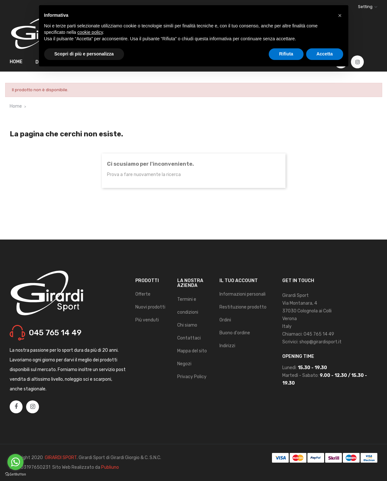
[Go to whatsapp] (15, 462)
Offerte (142, 294)
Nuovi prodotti (150, 307)
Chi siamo (187, 325)
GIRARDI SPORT (61, 457)
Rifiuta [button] (286, 53)
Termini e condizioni (187, 306)
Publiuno (110, 467)
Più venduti (147, 320)
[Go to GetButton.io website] (15, 474)
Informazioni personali (242, 294)
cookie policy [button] (90, 32)
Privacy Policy (192, 376)
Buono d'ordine (234, 333)
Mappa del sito (192, 351)
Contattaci (189, 338)
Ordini (225, 320)
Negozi (184, 364)
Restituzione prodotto (242, 307)
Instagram (357, 62)
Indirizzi (227, 345)
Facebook (16, 407)
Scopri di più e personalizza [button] (84, 53)
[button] (340, 15)
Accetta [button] (324, 53)
